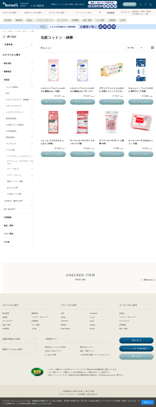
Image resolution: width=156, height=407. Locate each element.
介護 (146, 14)
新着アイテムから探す (13, 349)
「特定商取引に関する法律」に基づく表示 (78, 391)
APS (62, 313)
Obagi (63, 317)
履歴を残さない (150, 280)
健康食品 (19, 20)
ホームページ (109, 375)
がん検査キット (138, 14)
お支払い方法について (53, 351)
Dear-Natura (65, 329)
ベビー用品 (100, 20)
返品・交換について (87, 351)
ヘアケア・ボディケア (44, 20)
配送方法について (86, 347)
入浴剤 (142, 11)
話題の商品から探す (12, 339)
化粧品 (29, 20)
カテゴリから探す (11, 13)
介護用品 (112, 20)
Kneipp (92, 325)
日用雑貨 (75, 20)
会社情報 (81, 394)
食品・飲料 (87, 20)
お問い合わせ (79, 4)
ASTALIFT (64, 321)
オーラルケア (62, 20)
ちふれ (92, 317)
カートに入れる (55, 102)
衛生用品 (8, 20)
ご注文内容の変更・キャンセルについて (94, 355)
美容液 (148, 11)
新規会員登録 (129, 4)
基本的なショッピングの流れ (55, 347)
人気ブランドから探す (34, 13)
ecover (92, 329)
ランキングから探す (58, 13)
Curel (92, 321)
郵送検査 (135, 11)
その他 (122, 20)
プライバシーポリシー (67, 394)
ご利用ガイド (55, 4)
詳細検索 (110, 13)
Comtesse (93, 313)
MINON (63, 325)
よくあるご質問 (67, 4)
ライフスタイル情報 (135, 348)
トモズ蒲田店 (37, 5)
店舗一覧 (135, 340)
